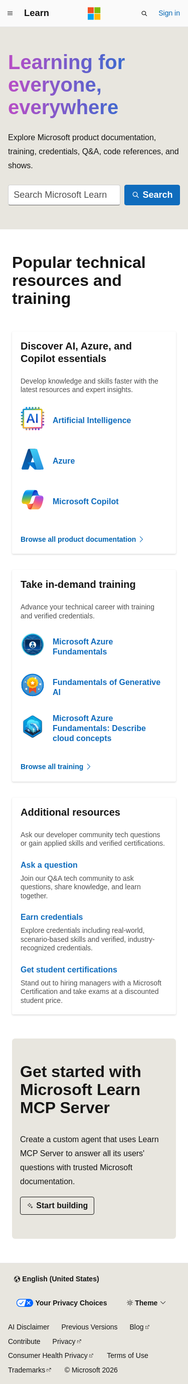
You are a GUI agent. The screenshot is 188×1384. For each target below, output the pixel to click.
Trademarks (26, 1370)
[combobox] (64, 195)
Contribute (24, 1341)
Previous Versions (89, 1327)
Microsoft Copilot (86, 501)
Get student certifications (69, 969)
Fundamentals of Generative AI (106, 687)
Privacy (64, 1341)
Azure (64, 461)
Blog (137, 1327)
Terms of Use (127, 1355)
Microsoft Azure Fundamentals (83, 646)
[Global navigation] (10, 14)
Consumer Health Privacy (48, 1355)
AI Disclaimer (28, 1327)
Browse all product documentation (83, 539)
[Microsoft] (94, 13)
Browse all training (56, 767)
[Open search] (144, 14)
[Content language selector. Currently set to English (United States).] (56, 1279)
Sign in (169, 13)
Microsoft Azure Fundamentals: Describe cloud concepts (99, 728)
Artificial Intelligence (92, 420)
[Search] (152, 195)
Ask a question (49, 865)
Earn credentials (52, 917)
